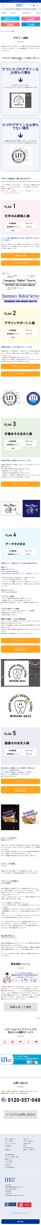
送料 (24, 1145)
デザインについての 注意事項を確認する (20, 649)
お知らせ (25, 1139)
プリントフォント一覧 (20, 263)
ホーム (3, 31)
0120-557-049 (12, 1189)
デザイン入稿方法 (28, 1141)
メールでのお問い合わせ (20, 1114)
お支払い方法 (27, 1143)
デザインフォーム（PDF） (20, 366)
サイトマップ (8, 1163)
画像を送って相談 (20, 1007)
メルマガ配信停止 (9, 1167)
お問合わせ (8, 1149)
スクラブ (3, 13)
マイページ (20, 640)
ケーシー (13, 13)
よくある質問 (8, 1161)
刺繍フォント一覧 (20, 255)
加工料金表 (8, 1145)
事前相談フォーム (19, 186)
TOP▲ (38, 1018)
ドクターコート (26, 13)
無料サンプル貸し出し (29, 1149)
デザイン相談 (8, 1141)
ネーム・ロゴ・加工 (10, 1143)
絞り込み (21, 1221)
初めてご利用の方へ (10, 1139)
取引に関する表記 (28, 1147)
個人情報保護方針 (9, 1154)
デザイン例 (20, 374)
